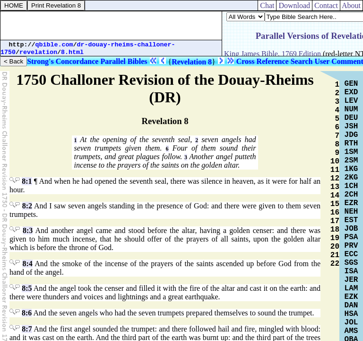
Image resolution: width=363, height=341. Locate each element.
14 (334, 195)
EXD (351, 92)
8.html (72, 52)
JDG (351, 135)
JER (351, 280)
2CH (351, 194)
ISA (351, 271)
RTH (351, 143)
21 (334, 255)
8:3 (28, 230)
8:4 (27, 264)
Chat (267, 5)
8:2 (27, 206)
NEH (351, 211)
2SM (351, 160)
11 (334, 170)
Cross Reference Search (274, 61)
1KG (351, 169)
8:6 (27, 313)
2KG (351, 177)
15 (334, 204)
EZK (351, 297)
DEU (351, 118)
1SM (351, 152)
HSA (351, 314)
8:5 (27, 288)
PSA (351, 237)
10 (334, 161)
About (351, 5)
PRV (351, 246)
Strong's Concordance (62, 61)
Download (294, 5)
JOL (351, 322)
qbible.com (54, 44)
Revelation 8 (192, 62)
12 (334, 178)
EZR (351, 203)
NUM (351, 109)
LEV (351, 101)
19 (334, 238)
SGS (351, 263)
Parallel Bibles (123, 61)
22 (334, 264)
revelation (38, 52)
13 (334, 187)
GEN (351, 84)
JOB (351, 228)
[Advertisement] (111, 25)
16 (334, 212)
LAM (351, 288)
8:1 (27, 181)
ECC (351, 254)
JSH (351, 126)
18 (334, 229)
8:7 (27, 329)
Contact (326, 5)
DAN (351, 305)
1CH (351, 186)
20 (334, 246)
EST (351, 220)
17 (334, 221)
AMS (351, 331)
